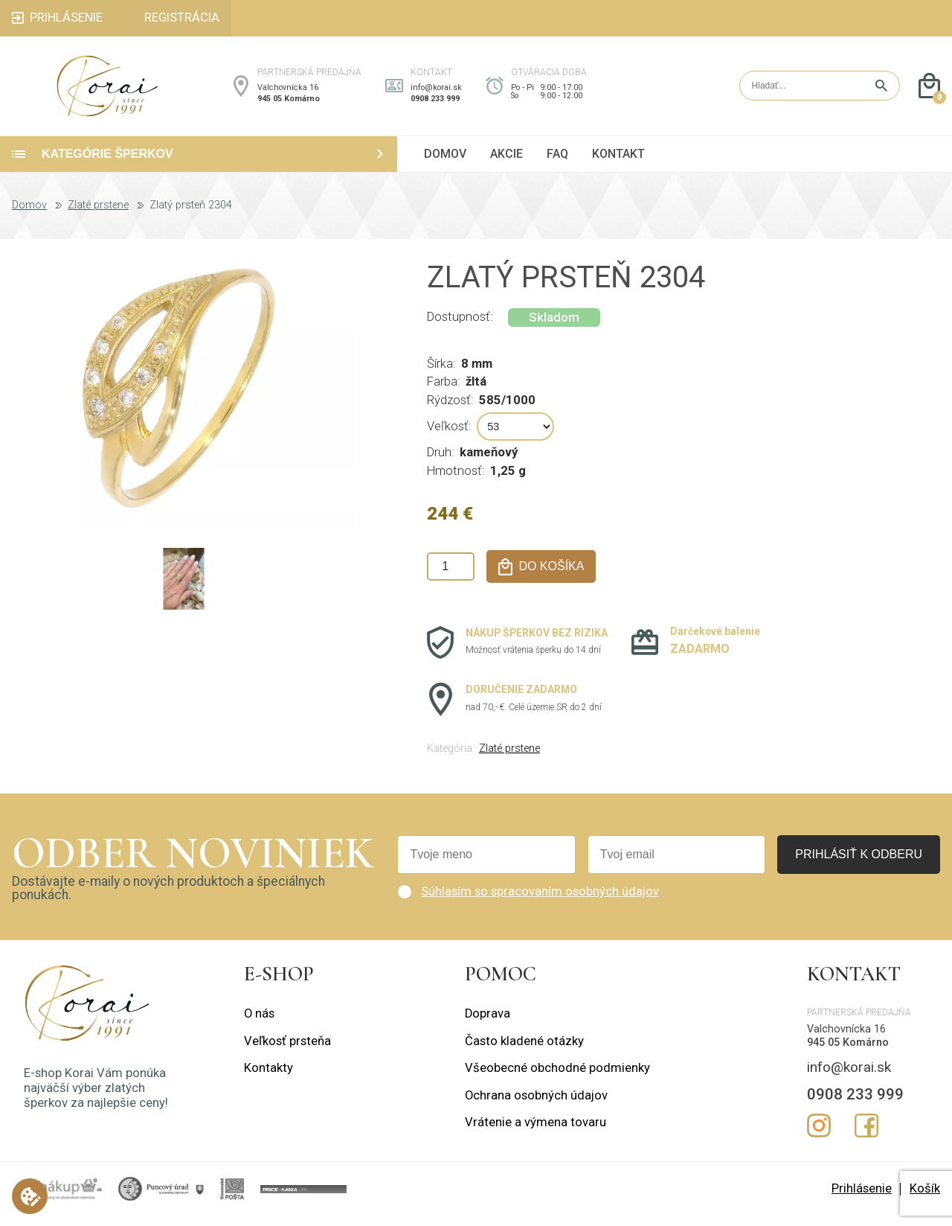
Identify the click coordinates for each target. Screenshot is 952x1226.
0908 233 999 (435, 104)
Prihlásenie (862, 1199)
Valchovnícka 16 (287, 93)
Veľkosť (448, 437)
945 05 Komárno (288, 104)
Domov (29, 216)
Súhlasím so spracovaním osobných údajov (540, 902)
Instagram (819, 1136)
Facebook (866, 1136)
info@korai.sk (436, 93)
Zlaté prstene (98, 216)
